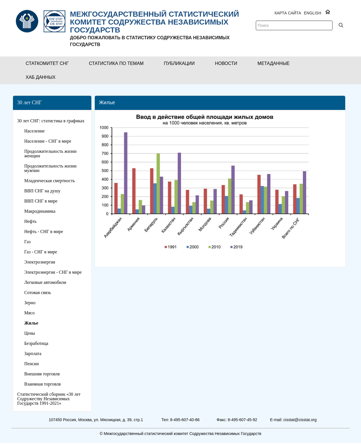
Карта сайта (287, 13)
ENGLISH (312, 13)
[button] (47, 63)
